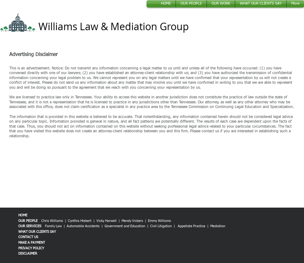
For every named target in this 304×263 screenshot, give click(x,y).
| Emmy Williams (158, 221)
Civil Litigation (161, 226)
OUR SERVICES (29, 226)
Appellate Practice (191, 226)
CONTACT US (28, 237)
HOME (22, 215)
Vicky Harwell (106, 221)
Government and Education (125, 226)
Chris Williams (52, 221)
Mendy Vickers (133, 221)
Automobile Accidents (84, 226)
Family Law (53, 226)
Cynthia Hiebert (80, 221)
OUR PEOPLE (28, 221)
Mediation (217, 226)
